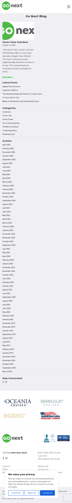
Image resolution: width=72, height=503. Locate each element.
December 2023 (8, 234)
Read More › (8, 77)
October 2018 (7, 364)
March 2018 (7, 371)
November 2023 (8, 238)
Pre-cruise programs (11, 123)
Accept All (47, 493)
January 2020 (7, 319)
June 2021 (6, 293)
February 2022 (8, 282)
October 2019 (7, 331)
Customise (15, 493)
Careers (6, 466)
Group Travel (7, 119)
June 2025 (6, 171)
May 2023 (6, 253)
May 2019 (6, 345)
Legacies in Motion (10, 90)
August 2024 (7, 204)
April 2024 (6, 219)
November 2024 (8, 193)
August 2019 (7, 338)
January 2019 (7, 353)
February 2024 (8, 226)
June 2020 (6, 308)
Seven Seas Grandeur (15, 42)
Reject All (32, 493)
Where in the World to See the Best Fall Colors (20, 101)
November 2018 (8, 360)
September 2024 (9, 200)
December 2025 (8, 152)
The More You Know (10, 127)
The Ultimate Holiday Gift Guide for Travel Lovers (22, 94)
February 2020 (8, 316)
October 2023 (7, 241)
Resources (43, 466)
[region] (31, 484)
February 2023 (8, 260)
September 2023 (9, 245)
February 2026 (8, 148)
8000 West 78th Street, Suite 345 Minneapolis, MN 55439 (49, 456)
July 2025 (6, 167)
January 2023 (7, 264)
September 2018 (9, 368)
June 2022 (6, 279)
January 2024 (7, 230)
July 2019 (6, 342)
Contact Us (43, 469)
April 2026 (6, 145)
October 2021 (7, 286)
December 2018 (8, 357)
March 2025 (7, 182)
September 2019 (9, 334)
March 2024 (7, 223)
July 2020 (6, 305)
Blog (4, 472)
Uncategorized (8, 134)
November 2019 (8, 327)
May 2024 (6, 215)
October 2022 (7, 275)
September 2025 (9, 160)
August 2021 (7, 290)
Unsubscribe (61, 491)
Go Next (12, 5)
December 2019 (8, 323)
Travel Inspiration (9, 130)
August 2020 (7, 301)
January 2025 (7, 189)
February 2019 (8, 349)
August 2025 (7, 163)
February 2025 (8, 186)
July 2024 (6, 208)
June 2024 (6, 212)
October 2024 (7, 197)
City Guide (6, 112)
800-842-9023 (19, 453)
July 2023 (6, 249)
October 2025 (7, 156)
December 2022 (8, 267)
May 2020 (6, 312)
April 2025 (6, 178)
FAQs (4, 469)
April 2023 (6, 256)
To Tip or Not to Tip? (11, 98)
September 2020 (9, 297)
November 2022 (8, 271)
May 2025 (6, 174)
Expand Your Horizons (11, 86)
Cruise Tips (7, 116)
